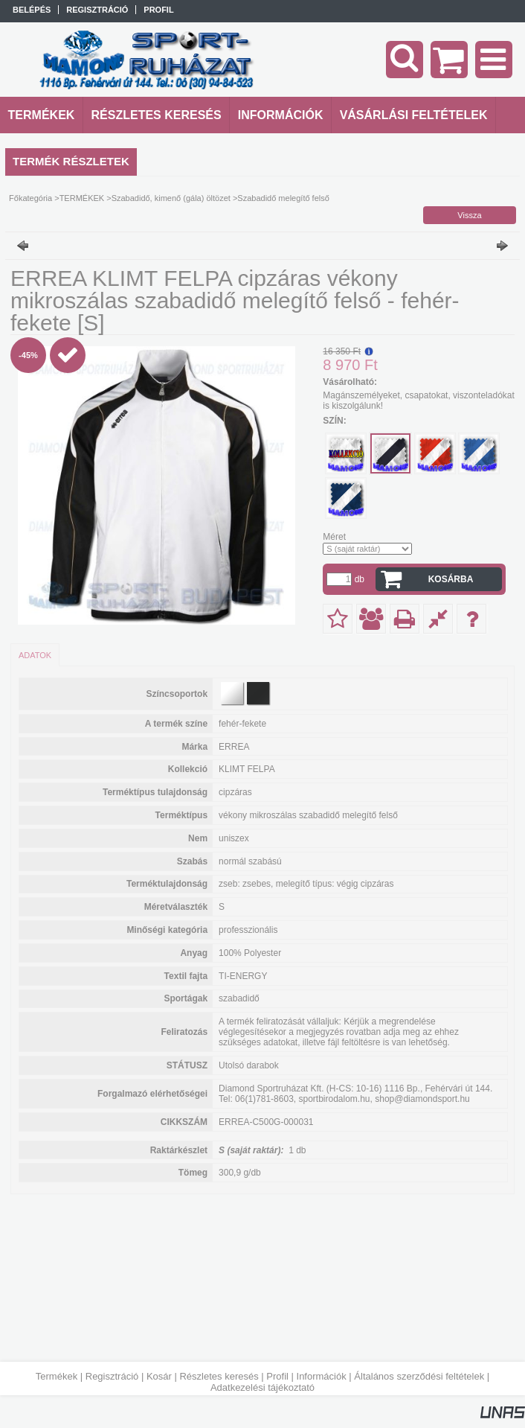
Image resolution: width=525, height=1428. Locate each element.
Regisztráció (112, 1376)
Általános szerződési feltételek (419, 1376)
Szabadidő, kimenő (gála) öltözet (171, 198)
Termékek (56, 1376)
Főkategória (30, 198)
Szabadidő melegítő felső (283, 198)
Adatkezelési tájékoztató (262, 1387)
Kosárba (451, 579)
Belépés (32, 9)
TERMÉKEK (82, 198)
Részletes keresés (218, 1376)
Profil (277, 1376)
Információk (322, 1376)
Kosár (159, 1376)
